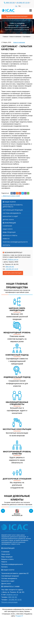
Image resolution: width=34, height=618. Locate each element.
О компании (7, 226)
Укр (16, 6)
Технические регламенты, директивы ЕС (13, 205)
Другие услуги (8, 219)
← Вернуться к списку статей (10, 196)
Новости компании (19, 42)
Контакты (6, 245)
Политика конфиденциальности (15, 242)
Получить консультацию (13, 273)
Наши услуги (8, 229)
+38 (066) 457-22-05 (22, 2)
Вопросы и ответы (10, 235)
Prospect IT (19, 616)
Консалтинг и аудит (10, 216)
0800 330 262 (10, 2)
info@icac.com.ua (12, 259)
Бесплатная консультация (17, 16)
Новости (6, 238)
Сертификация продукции (13, 210)
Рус (19, 6)
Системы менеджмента (12, 213)
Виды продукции (9, 232)
